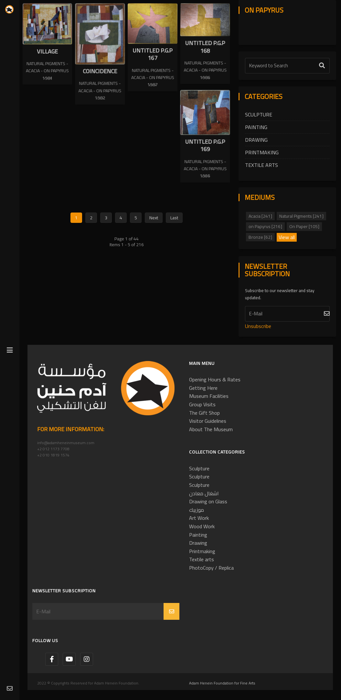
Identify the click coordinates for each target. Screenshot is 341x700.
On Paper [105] (304, 226)
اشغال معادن (204, 493)
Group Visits (202, 404)
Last (174, 223)
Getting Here (203, 388)
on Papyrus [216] (265, 226)
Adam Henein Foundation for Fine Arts (222, 683)
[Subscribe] (287, 314)
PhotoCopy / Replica (211, 568)
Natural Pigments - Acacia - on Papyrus (47, 67)
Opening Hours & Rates (214, 379)
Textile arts (261, 165)
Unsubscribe (258, 326)
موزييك (196, 510)
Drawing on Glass (208, 501)
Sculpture (258, 114)
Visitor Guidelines (207, 421)
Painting (256, 127)
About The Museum (211, 429)
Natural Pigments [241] (301, 216)
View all (287, 237)
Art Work (199, 518)
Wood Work (202, 526)
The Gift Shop (204, 413)
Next (153, 223)
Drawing (256, 139)
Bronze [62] (260, 237)
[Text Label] (287, 65)
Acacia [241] (260, 216)
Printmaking (262, 152)
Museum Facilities (209, 396)
